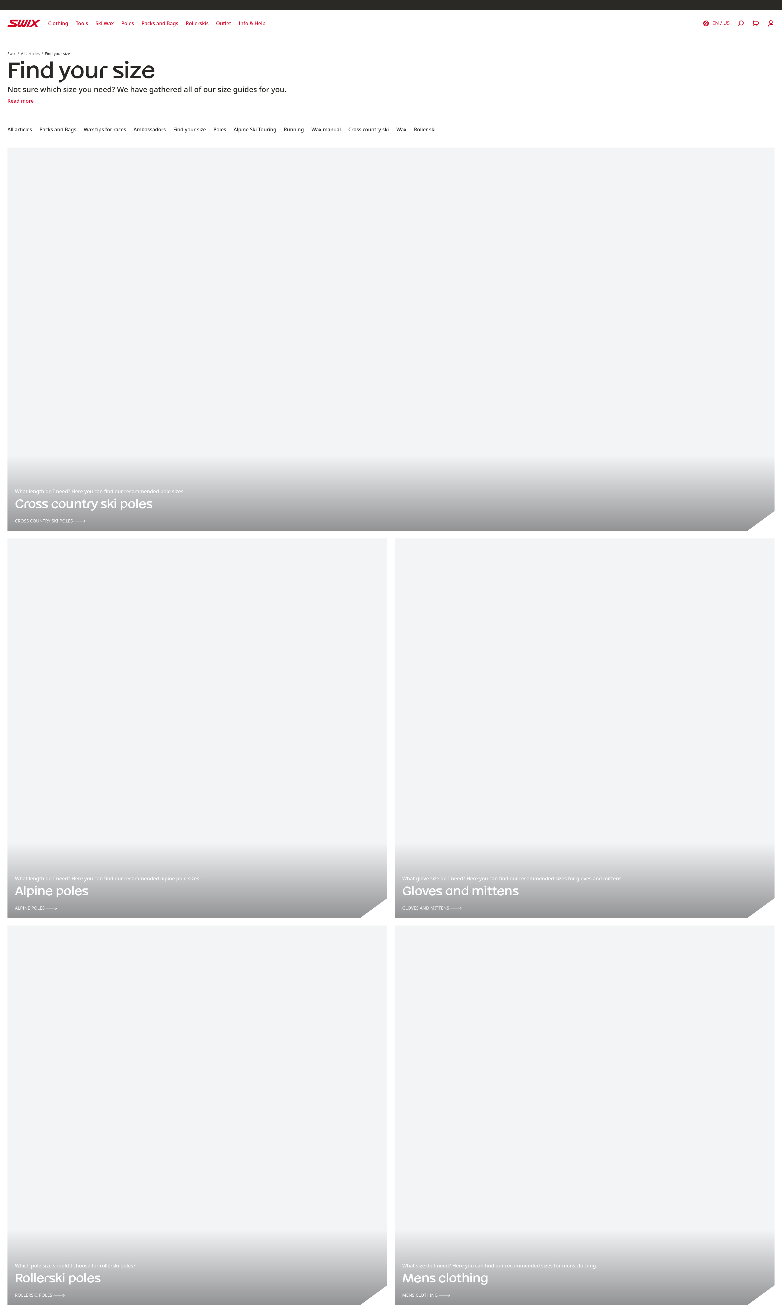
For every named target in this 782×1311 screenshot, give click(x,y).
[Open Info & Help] (252, 23)
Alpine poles (36, 908)
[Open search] (741, 23)
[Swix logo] (24, 23)
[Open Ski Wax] (105, 23)
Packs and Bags (58, 129)
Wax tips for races (105, 129)
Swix (11, 53)
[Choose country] (716, 23)
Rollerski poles (40, 1295)
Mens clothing (426, 1295)
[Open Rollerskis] (197, 23)
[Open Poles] (127, 23)
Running (294, 129)
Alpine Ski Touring (254, 129)
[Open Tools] (82, 23)
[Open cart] (756, 23)
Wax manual (326, 129)
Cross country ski (368, 129)
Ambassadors (150, 129)
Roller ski (425, 129)
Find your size (57, 53)
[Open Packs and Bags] (159, 23)
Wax (401, 129)
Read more (20, 101)
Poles (220, 129)
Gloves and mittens (432, 908)
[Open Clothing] (58, 23)
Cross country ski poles (50, 521)
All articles (30, 53)
